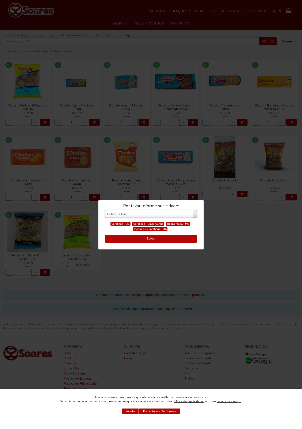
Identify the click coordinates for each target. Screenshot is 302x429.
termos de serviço (229, 401)
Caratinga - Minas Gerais (148, 224)
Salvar (151, 238)
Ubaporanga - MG (178, 224)
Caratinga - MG (120, 224)
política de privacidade (188, 401)
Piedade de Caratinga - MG (150, 229)
